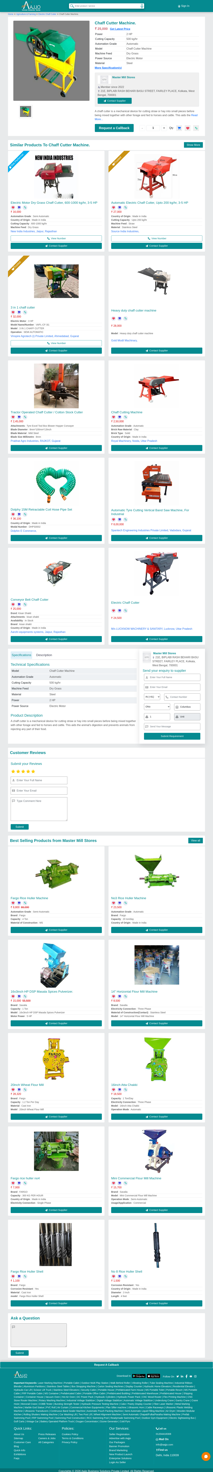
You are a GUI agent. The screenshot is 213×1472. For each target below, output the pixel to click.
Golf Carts (19, 1419)
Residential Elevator (183, 1384)
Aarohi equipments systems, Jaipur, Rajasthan (38, 630)
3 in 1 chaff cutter (23, 305)
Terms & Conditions (73, 1436)
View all (195, 838)
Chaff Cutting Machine (126, 410)
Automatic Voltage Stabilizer (138, 1398)
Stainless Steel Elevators (66, 1388)
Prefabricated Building (118, 1391)
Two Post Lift (85, 1412)
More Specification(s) (108, 65)
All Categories (46, 1440)
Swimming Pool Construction (70, 1416)
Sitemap (18, 1436)
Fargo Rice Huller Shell (27, 1269)
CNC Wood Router (151, 1395)
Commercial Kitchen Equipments (87, 1405)
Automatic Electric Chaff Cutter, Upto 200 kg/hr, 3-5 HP (149, 200)
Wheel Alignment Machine (107, 1412)
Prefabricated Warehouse (145, 1391)
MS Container (51, 1391)
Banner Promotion (119, 1444)
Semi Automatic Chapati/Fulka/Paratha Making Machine (151, 1412)
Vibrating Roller (140, 1381)
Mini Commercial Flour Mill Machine (136, 1176)
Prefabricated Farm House (130, 1388)
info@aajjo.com (164, 1442)
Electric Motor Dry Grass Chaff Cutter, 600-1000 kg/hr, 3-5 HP (54, 200)
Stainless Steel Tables (58, 1384)
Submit (20, 824)
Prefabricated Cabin (71, 1391)
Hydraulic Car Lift (23, 1388)
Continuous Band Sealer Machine (67, 1409)
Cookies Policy (70, 1432)
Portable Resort (174, 1388)
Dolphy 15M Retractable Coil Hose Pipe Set (41, 507)
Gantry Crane (183, 1398)
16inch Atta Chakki (124, 1083)
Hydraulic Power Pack (128, 1395)
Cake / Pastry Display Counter (136, 1402)
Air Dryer (170, 1409)
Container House (34, 1395)
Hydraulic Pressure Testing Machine (99, 1402)
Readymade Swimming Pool (125, 1416)
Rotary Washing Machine (52, 1398)
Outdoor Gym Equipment (155, 1416)
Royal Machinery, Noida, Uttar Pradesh (134, 438)
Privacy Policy (69, 1440)
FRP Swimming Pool (42, 1416)
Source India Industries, (125, 229)
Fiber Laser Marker (163, 1402)
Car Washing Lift (68, 1412)
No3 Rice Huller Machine (128, 896)
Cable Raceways (155, 1405)
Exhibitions (20, 1452)
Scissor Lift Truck (43, 1388)
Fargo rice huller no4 (25, 1176)
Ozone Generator (109, 1419)
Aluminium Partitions (34, 1384)
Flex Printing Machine (174, 1395)
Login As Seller (117, 1460)
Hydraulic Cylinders (105, 1395)
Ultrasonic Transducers (36, 1409)
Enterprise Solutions (120, 1456)
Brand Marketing (118, 1448)
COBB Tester (45, 1402)
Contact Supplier (117, 98)
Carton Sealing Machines (111, 1384)
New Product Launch (120, 1452)
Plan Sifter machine (116, 1405)
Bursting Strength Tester (66, 1402)
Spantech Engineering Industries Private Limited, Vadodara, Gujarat (151, 528)
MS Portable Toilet (154, 1388)
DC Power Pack (85, 1395)
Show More (193, 143)
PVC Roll (51, 1405)
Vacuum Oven (52, 1395)
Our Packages (117, 1440)
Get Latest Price (120, 27)
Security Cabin (88, 1388)
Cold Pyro (125, 1419)
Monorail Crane (29, 1402)
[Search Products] (70, 4)
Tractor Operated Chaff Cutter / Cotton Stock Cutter (47, 410)
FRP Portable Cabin (32, 1391)
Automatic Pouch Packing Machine (105, 1409)
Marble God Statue (34, 1405)
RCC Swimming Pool (98, 1416)
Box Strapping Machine (84, 1384)
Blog (16, 1444)
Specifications (21, 653)
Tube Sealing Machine (161, 1381)
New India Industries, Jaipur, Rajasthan (34, 229)
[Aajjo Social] (177, 1374)
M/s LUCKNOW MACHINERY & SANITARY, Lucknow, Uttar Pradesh (151, 627)
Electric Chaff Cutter (47, 12)
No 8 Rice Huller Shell (126, 1269)
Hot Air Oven (68, 1395)
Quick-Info (19, 1448)
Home (10, 12)
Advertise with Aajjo (120, 1436)
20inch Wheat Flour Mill (27, 1083)
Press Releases (47, 1432)
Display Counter (134, 1384)
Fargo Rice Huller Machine (29, 896)
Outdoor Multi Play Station (94, 1381)
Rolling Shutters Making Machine (41, 1412)
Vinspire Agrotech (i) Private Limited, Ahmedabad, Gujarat (45, 334)
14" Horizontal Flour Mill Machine (134, 989)
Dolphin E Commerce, (24, 529)
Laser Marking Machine (50, 1381)
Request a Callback (114, 126)
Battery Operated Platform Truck (57, 1419)
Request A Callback (106, 1362)
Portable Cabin (72, 1381)
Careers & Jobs (47, 1436)
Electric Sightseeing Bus (182, 1416)
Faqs (16, 1456)
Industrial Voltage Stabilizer (81, 1398)
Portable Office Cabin (94, 1391)
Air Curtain (62, 1405)
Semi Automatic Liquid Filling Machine (144, 1409)
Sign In (183, 5)
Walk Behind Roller (120, 1381)
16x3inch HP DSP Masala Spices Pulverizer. (42, 989)
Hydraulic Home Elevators (157, 1384)
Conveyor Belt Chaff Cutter (29, 597)
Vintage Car (32, 1419)
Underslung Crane (164, 1398)
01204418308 (163, 1431)
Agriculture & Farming (26, 12)
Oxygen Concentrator (87, 1419)
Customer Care (22, 1440)
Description (44, 653)
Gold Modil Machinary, (124, 338)
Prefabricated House (171, 1391)
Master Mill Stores (123, 75)
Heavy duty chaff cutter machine (133, 308)
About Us (19, 1432)
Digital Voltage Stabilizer (109, 1398)
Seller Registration (119, 1432)
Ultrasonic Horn (136, 1405)
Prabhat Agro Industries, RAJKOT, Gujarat (35, 438)
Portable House (106, 1388)
